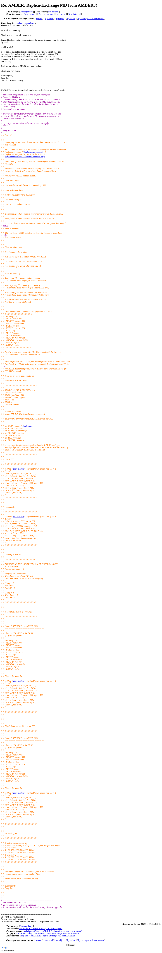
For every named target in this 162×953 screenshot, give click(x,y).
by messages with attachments (91, 18)
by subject (60, 18)
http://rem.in (27, 426)
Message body (26, 12)
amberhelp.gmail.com (26, 23)
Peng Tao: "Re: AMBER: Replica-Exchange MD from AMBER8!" (48, 936)
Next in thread (74, 14)
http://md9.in (18, 469)
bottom (55, 12)
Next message (30, 14)
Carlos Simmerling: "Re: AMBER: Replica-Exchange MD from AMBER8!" (48, 933)
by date (39, 18)
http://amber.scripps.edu (33, 152)
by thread (49, 18)
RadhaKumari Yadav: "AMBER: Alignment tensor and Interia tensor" (52, 931)
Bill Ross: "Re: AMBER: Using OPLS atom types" (40, 928)
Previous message (46, 14)
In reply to (61, 14)
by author (71, 18)
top (49, 12)
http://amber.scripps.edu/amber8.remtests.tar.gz (25, 157)
